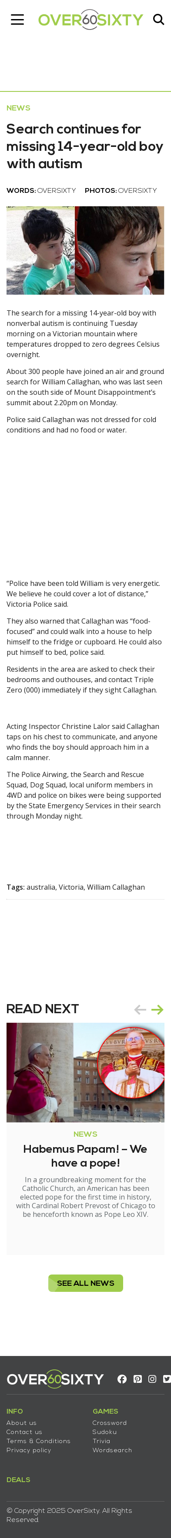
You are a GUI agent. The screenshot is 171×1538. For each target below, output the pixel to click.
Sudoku (105, 1432)
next (157, 1010)
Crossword (110, 1423)
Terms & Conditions (39, 1441)
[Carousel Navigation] (148, 1010)
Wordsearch (112, 1450)
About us (22, 1423)
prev (140, 1010)
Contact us (25, 1432)
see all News (85, 1284)
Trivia (102, 1441)
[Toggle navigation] (17, 19)
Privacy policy (29, 1450)
